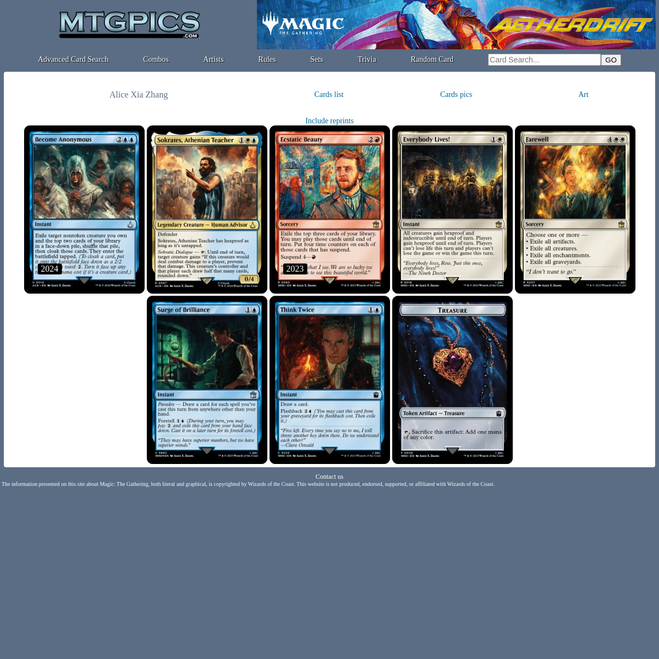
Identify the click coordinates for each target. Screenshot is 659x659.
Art (583, 94)
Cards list (328, 94)
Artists (213, 59)
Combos (156, 59)
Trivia (367, 59)
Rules (267, 59)
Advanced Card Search (73, 59)
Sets (317, 59)
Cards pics (456, 94)
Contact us (329, 476)
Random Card (432, 59)
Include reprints (329, 121)
